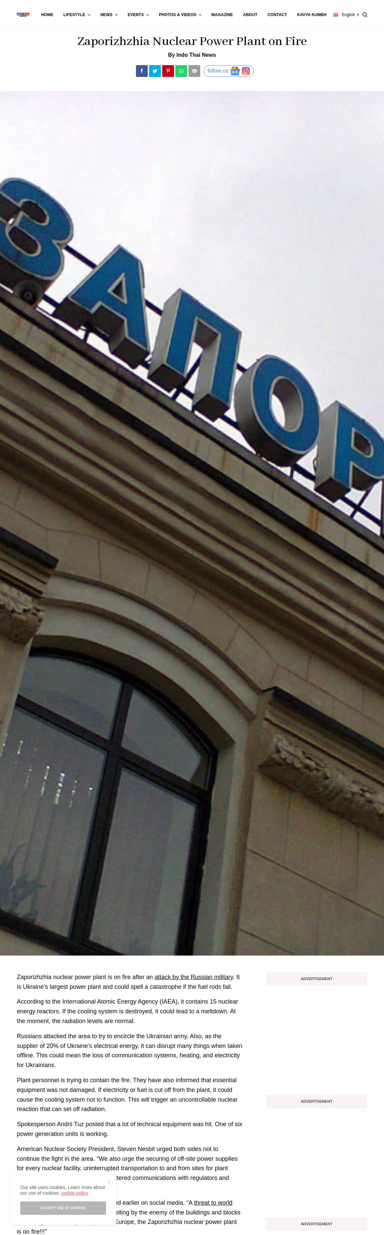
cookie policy (74, 1193)
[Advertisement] (316, 1038)
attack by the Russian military (193, 977)
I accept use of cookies (63, 1208)
